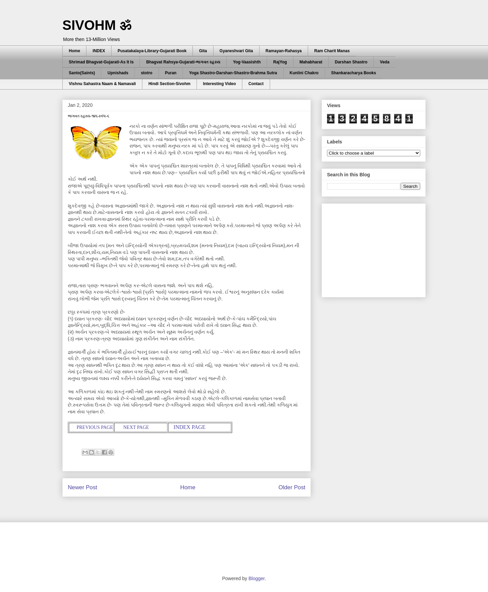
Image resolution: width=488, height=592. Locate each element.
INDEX (99, 50)
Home (74, 50)
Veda (384, 62)
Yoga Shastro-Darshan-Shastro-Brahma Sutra (233, 73)
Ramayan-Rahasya (284, 50)
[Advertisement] (378, 248)
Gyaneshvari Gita (236, 50)
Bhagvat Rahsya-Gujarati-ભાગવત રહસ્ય (183, 62)
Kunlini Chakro (304, 73)
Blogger (256, 578)
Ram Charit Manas (332, 50)
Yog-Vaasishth (247, 62)
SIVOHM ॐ (96, 25)
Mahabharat (311, 62)
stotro (146, 73)
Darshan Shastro (351, 62)
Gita (203, 50)
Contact (256, 83)
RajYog (280, 62)
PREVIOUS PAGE (93, 427)
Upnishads (117, 73)
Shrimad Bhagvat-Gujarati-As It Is (101, 62)
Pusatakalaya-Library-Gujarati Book (152, 50)
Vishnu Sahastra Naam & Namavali (102, 83)
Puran (171, 73)
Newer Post (82, 487)
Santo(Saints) (82, 73)
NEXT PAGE (135, 427)
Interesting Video (219, 83)
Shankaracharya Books (353, 73)
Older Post (292, 487)
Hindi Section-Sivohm (169, 83)
